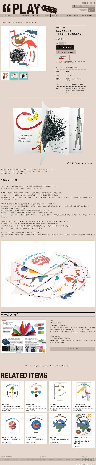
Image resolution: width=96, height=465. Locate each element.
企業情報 (43, 459)
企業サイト (77, 459)
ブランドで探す (8, 22)
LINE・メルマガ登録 (35, 459)
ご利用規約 (58, 459)
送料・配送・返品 (16, 459)
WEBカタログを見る (72, 348)
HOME (3, 22)
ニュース (15, 15)
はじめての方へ (6, 15)
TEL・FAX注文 (25, 459)
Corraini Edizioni (15, 22)
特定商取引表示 (51, 459)
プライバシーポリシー (68, 459)
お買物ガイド (83, 10)
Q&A (2, 459)
